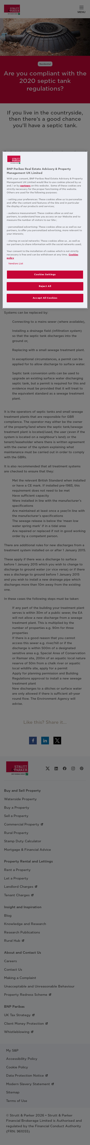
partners (25, 185)
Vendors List (15, 263)
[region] (45, 230)
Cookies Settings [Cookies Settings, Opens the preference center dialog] (45, 274)
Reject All (45, 286)
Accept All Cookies (45, 297)
